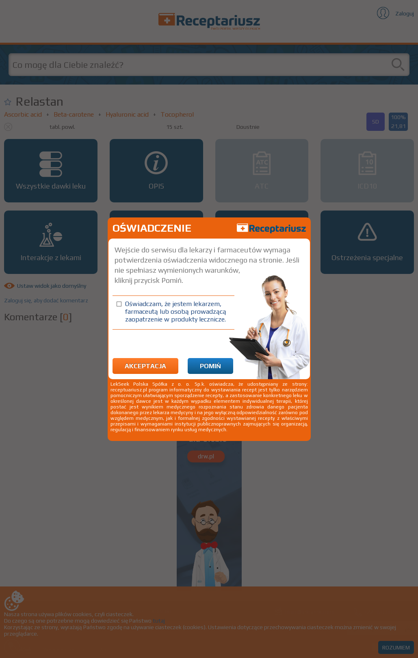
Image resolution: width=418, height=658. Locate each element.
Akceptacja (145, 366)
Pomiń (210, 366)
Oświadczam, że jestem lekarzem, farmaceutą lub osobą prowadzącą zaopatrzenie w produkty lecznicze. (175, 311)
